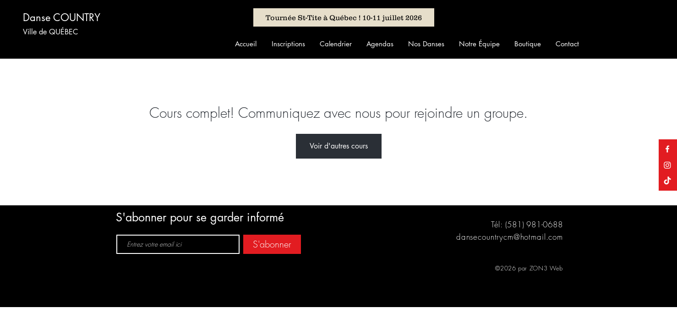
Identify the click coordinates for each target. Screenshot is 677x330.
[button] (287, 43)
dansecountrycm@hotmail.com (509, 236)
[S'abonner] (272, 244)
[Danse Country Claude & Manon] (667, 149)
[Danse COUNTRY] (68, 17)
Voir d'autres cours (339, 146)
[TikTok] (667, 181)
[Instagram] (667, 165)
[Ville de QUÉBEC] (55, 32)
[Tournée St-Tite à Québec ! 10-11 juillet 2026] (343, 17)
